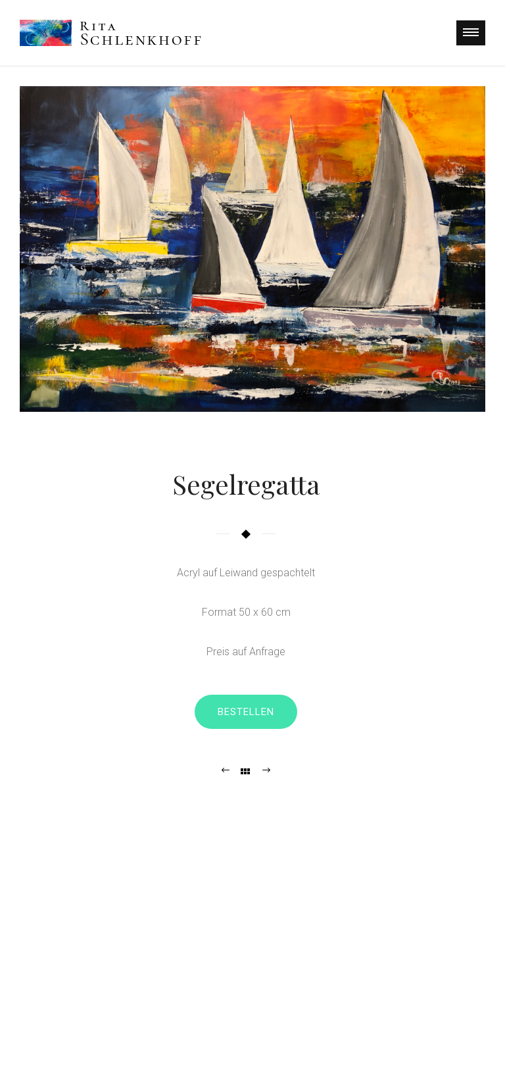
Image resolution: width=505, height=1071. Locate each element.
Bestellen (246, 712)
